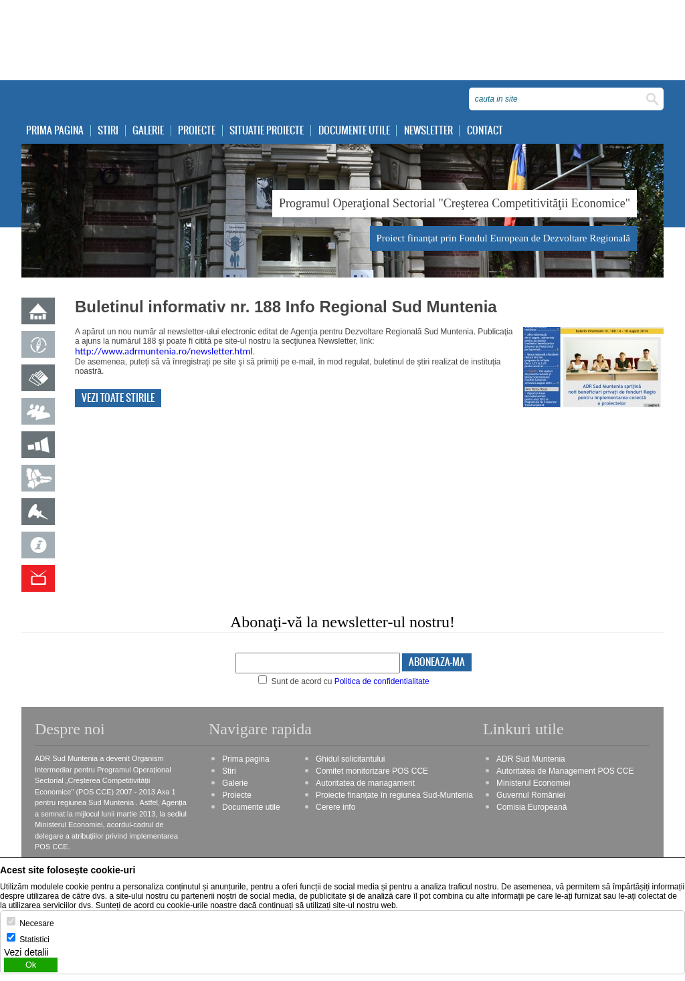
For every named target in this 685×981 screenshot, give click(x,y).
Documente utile (359, 130)
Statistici (34, 939)
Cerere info (335, 807)
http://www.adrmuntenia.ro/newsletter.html (164, 352)
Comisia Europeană (531, 807)
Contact (491, 130)
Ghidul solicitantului (350, 759)
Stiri (109, 130)
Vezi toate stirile (118, 399)
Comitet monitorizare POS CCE (372, 771)
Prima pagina (55, 130)
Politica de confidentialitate (381, 682)
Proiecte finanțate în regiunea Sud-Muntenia (394, 795)
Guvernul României (530, 795)
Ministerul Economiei (533, 783)
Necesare (36, 923)
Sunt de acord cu (343, 682)
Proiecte (200, 130)
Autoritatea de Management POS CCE (564, 771)
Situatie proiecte (270, 130)
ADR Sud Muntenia (530, 759)
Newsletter (433, 130)
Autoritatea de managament (365, 783)
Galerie (151, 130)
